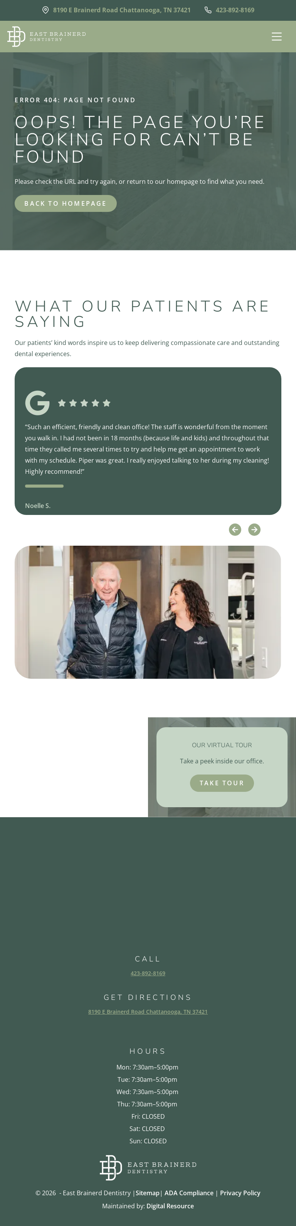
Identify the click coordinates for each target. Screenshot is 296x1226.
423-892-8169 (148, 973)
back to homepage (65, 203)
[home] (46, 36)
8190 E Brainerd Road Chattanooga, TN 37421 (148, 1011)
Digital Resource (170, 1206)
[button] (276, 36)
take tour (222, 783)
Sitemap (148, 1193)
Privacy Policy (240, 1193)
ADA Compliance (189, 1193)
